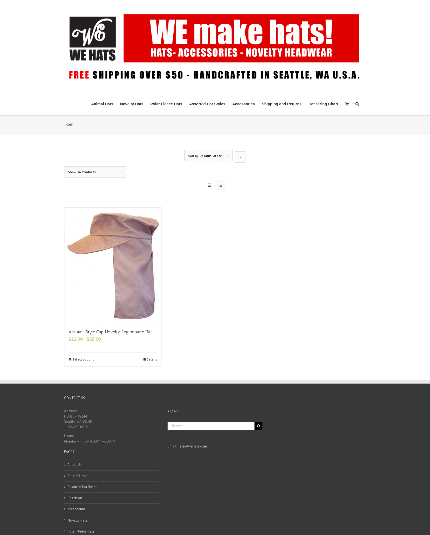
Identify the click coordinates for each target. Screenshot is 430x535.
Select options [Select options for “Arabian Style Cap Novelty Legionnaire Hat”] (83, 359)
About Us (74, 464)
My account (76, 509)
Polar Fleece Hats (80, 531)
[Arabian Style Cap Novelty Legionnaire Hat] (112, 265)
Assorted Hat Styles (82, 487)
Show (82, 172)
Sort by (205, 156)
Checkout (74, 498)
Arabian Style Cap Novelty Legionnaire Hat (110, 331)
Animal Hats (76, 476)
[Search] (357, 103)
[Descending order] (240, 157)
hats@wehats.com (192, 446)
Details (151, 359)
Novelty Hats (77, 520)
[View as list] (220, 185)
